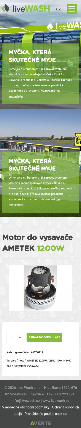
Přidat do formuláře (44, 337)
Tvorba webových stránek (40, 423)
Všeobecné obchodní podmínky (25, 407)
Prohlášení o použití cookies (45, 414)
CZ (58, 9)
